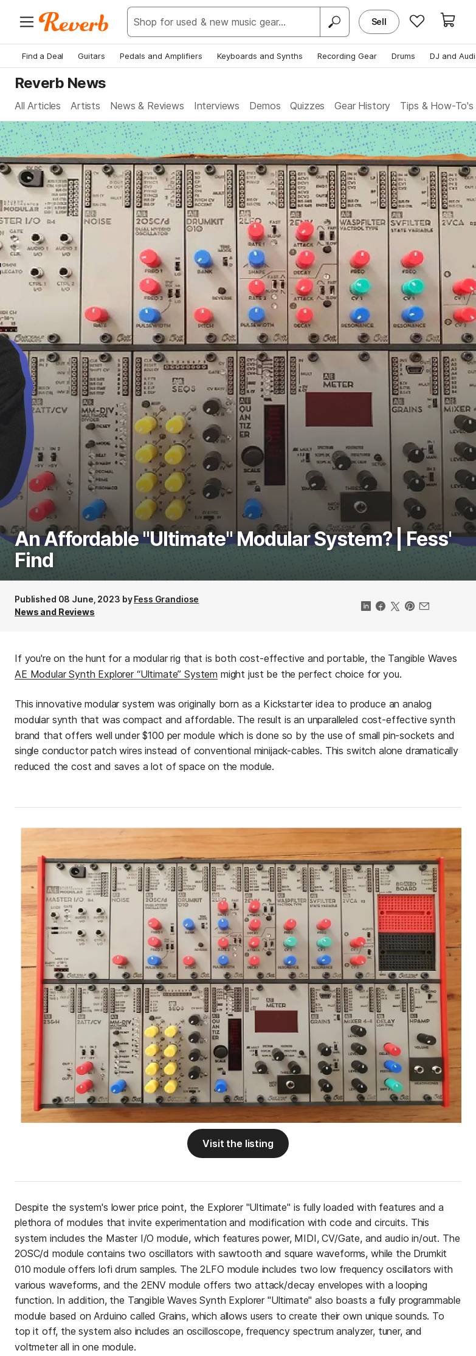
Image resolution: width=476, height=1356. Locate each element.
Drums (403, 56)
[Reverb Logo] (74, 22)
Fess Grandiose (166, 599)
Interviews (217, 106)
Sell (379, 21)
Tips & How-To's (437, 106)
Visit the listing (237, 1143)
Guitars (91, 56)
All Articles (38, 106)
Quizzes (307, 106)
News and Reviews (55, 612)
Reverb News (60, 82)
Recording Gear (347, 56)
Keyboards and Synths (260, 56)
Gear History (362, 106)
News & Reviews (147, 106)
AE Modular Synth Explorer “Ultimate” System (116, 674)
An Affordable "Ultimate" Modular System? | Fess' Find (233, 549)
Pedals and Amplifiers (161, 56)
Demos (264, 106)
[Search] (334, 21)
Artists (85, 106)
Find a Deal (42, 56)
